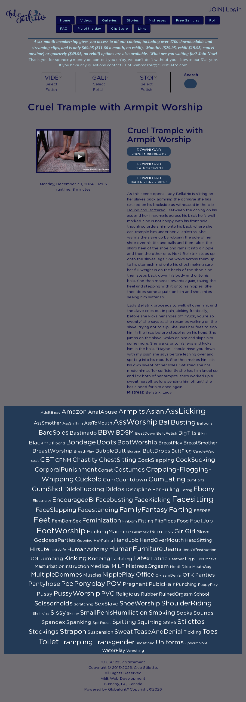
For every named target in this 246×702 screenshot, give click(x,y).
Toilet (48, 642)
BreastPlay (170, 443)
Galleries (109, 20)
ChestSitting (117, 460)
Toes (209, 631)
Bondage (81, 442)
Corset (105, 470)
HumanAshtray (87, 549)
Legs (190, 559)
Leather (176, 559)
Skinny (73, 614)
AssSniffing (72, 423)
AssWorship (135, 422)
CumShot (47, 489)
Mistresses (157, 20)
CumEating (166, 479)
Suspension (100, 632)
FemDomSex (66, 521)
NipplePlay (118, 575)
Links (142, 28)
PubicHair (162, 584)
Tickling (192, 632)
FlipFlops (165, 521)
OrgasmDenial (168, 575)
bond (60, 443)
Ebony (204, 489)
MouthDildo (180, 567)
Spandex (53, 622)
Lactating (121, 559)
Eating (186, 490)
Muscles (92, 575)
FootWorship (61, 531)
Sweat (123, 632)
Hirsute (39, 549)
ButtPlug (181, 451)
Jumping (51, 558)
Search (190, 75)
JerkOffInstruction (199, 550)
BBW (106, 432)
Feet (42, 520)
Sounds (203, 613)
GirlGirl (184, 531)
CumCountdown (125, 480)
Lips (200, 559)
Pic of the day (89, 28)
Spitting (124, 622)
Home (65, 20)
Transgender (114, 642)
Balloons (205, 423)
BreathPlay (83, 451)
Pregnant (135, 584)
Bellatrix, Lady (158, 392)
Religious (127, 594)
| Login (232, 10)
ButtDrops (156, 451)
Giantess (161, 531)
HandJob (126, 540)
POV (114, 583)
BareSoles (54, 433)
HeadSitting (198, 540)
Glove (203, 532)
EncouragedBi (73, 500)
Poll (212, 20)
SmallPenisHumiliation (113, 613)
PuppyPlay (208, 585)
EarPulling (165, 489)
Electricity (41, 501)
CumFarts (195, 480)
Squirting (149, 622)
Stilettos (191, 621)
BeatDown (145, 433)
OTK (188, 575)
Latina (159, 558)
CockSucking (195, 460)
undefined (145, 643)
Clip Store (119, 28)
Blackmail (41, 443)
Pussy (45, 594)
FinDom (129, 521)
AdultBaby (50, 413)
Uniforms (170, 642)
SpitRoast (102, 623)
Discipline (138, 489)
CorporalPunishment (66, 470)
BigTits (187, 433)
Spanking (78, 622)
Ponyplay (89, 583)
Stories (133, 20)
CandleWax (203, 451)
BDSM (125, 433)
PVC (107, 594)
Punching (186, 584)
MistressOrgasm (147, 566)
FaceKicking (152, 500)
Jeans (173, 549)
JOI (33, 558)
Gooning (85, 541)
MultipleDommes (56, 575)
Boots (106, 442)
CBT (47, 459)
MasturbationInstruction (62, 566)
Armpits (131, 411)
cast (35, 461)
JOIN (215, 10)
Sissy (58, 613)
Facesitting (193, 499)
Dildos (114, 489)
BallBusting (177, 422)
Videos (86, 20)
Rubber (149, 594)
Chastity (85, 460)
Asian (155, 411)
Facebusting (114, 500)
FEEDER (202, 511)
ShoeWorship (139, 604)
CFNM (63, 460)
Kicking (75, 558)
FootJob (201, 521)
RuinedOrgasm (176, 594)
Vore (203, 643)
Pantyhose (44, 584)
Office (145, 575)
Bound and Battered (146, 210)
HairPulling (103, 541)
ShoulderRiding (186, 603)
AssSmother (47, 423)
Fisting (145, 521)
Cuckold (88, 479)
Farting (181, 509)
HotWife (58, 550)
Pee (67, 583)
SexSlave (106, 604)
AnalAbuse (102, 412)
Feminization (101, 521)
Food (183, 521)
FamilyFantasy (143, 509)
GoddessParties (55, 540)
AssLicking (185, 411)
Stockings (44, 632)
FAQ (63, 28)
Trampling (76, 642)
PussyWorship (77, 593)
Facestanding (98, 510)
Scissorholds (53, 604)
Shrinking (41, 614)
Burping (134, 451)
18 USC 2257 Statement (123, 662)
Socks (184, 613)
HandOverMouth (162, 540)
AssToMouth (98, 423)
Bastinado (83, 433)
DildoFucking (84, 489)
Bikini (202, 433)
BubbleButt (110, 451)
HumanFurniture (136, 549)
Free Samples (187, 20)
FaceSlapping (56, 510)
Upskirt (191, 643)
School (201, 594)
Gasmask (140, 532)
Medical (100, 566)
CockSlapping (155, 460)
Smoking (162, 613)
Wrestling (135, 651)
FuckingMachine (109, 531)
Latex (141, 558)
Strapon (73, 631)
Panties (205, 575)
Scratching (83, 604)
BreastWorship (52, 451)
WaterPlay (113, 650)
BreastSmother (200, 443)
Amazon (74, 412)
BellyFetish (166, 433)
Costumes (129, 470)
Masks (211, 559)
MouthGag (201, 567)
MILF (118, 566)
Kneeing (99, 558)
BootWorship (137, 443)
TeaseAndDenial (158, 632)
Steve (169, 622)
